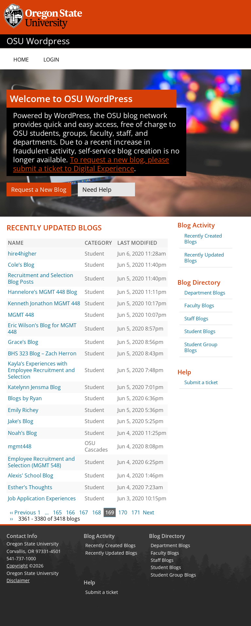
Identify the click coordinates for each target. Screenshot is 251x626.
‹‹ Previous (23, 512)
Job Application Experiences (42, 498)
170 (122, 512)
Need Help (96, 189)
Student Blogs (199, 331)
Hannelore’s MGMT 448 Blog (42, 291)
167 (83, 512)
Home (21, 59)
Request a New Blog (38, 189)
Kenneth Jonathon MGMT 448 (44, 303)
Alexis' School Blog (30, 475)
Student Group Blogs (200, 347)
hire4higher (22, 253)
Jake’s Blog (20, 421)
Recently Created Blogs (203, 238)
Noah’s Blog (22, 433)
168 (96, 512)
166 (70, 512)
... (47, 512)
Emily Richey (23, 410)
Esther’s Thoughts (30, 487)
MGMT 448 (21, 314)
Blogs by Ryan (25, 398)
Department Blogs (204, 292)
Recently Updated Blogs (204, 257)
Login (51, 59)
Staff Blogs (196, 318)
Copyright (17, 566)
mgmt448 (19, 446)
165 (57, 512)
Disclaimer (18, 580)
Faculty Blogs (199, 305)
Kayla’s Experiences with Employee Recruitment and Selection (41, 370)
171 (135, 512)
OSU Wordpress (38, 41)
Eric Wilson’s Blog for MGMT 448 (42, 328)
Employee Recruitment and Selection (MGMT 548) (41, 462)
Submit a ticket (201, 382)
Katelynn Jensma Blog (34, 387)
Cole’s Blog (21, 264)
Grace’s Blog (23, 342)
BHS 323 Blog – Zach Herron (42, 353)
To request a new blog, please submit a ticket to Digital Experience (91, 163)
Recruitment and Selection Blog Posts (40, 278)
